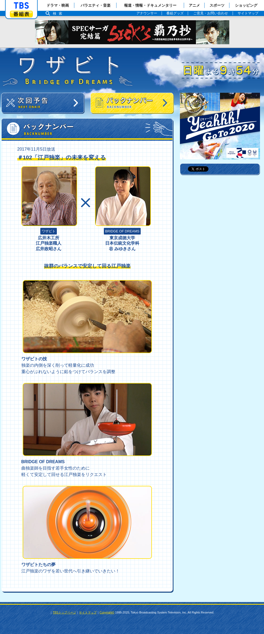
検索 (59, 13)
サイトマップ (88, 612)
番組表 (21, 14)
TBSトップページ (64, 612)
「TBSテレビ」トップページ (21, 5)
